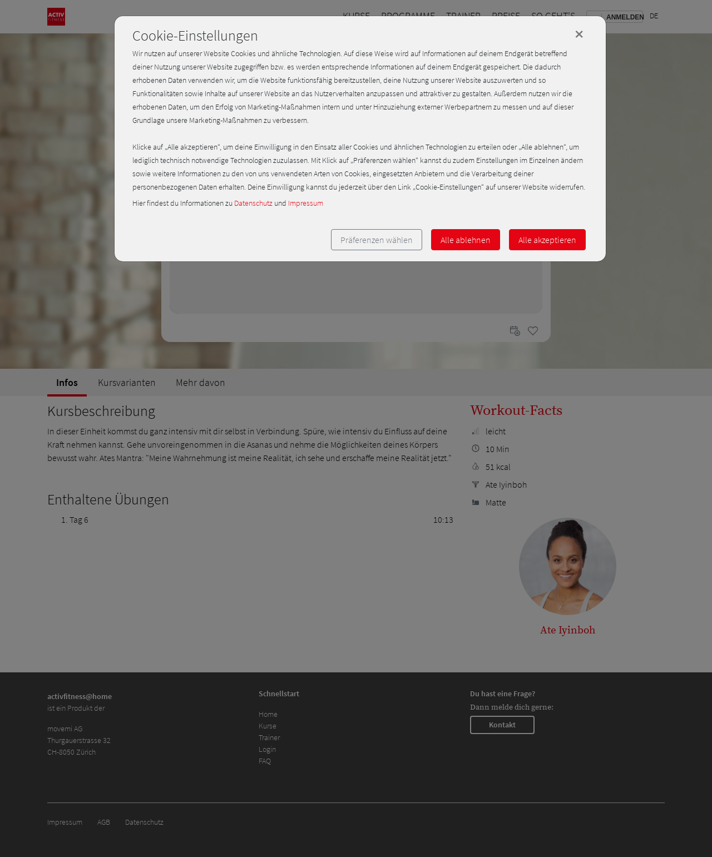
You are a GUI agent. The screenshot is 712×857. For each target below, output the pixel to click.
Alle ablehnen (466, 239)
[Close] (579, 34)
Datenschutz (253, 203)
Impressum (305, 203)
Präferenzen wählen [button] (376, 239)
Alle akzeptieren (547, 239)
